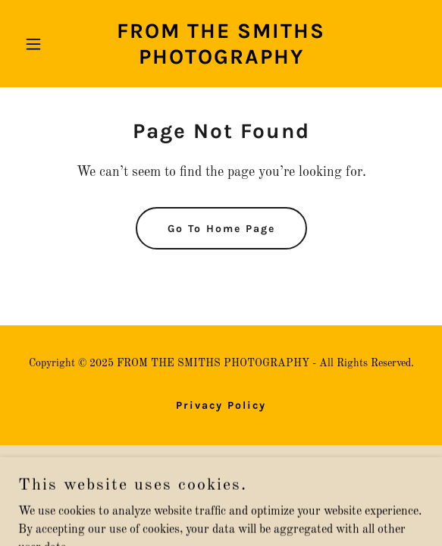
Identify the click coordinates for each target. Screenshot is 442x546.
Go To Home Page (221, 228)
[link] (221, 61)
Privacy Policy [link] (221, 405)
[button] (48, 44)
